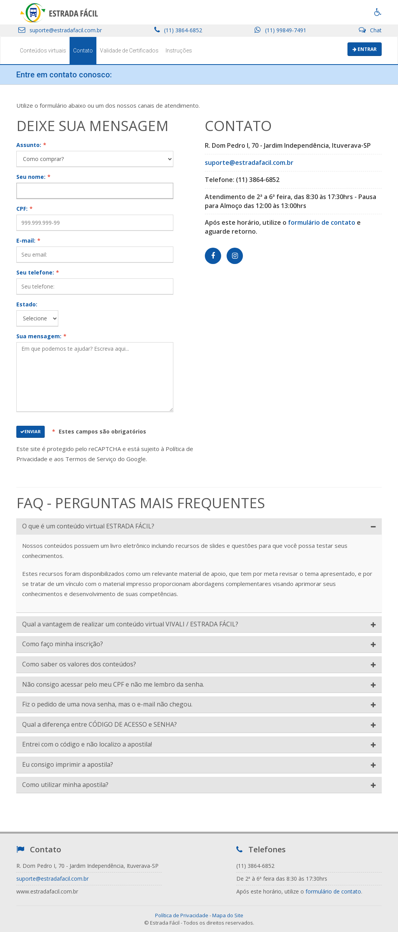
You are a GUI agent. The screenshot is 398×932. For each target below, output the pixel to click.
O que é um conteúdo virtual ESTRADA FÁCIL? (88, 526)
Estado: (26, 304)
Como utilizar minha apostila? (65, 785)
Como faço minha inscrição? (62, 644)
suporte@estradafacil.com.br (60, 30)
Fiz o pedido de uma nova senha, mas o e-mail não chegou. (107, 704)
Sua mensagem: (41, 336)
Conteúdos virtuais (43, 50)
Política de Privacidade (181, 915)
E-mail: (28, 240)
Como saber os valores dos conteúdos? (79, 664)
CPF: (24, 208)
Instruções (179, 50)
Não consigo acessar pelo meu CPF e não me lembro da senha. (113, 684)
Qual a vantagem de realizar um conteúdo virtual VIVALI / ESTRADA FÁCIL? (130, 624)
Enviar (30, 431)
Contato (83, 50)
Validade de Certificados (129, 50)
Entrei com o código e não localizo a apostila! (87, 744)
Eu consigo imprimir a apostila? (67, 764)
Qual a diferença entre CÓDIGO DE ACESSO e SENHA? (99, 724)
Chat (370, 30)
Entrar (365, 49)
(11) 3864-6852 (178, 30)
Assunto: (31, 145)
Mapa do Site (227, 915)
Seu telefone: (37, 272)
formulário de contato (321, 222)
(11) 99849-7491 (280, 30)
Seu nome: (33, 176)
